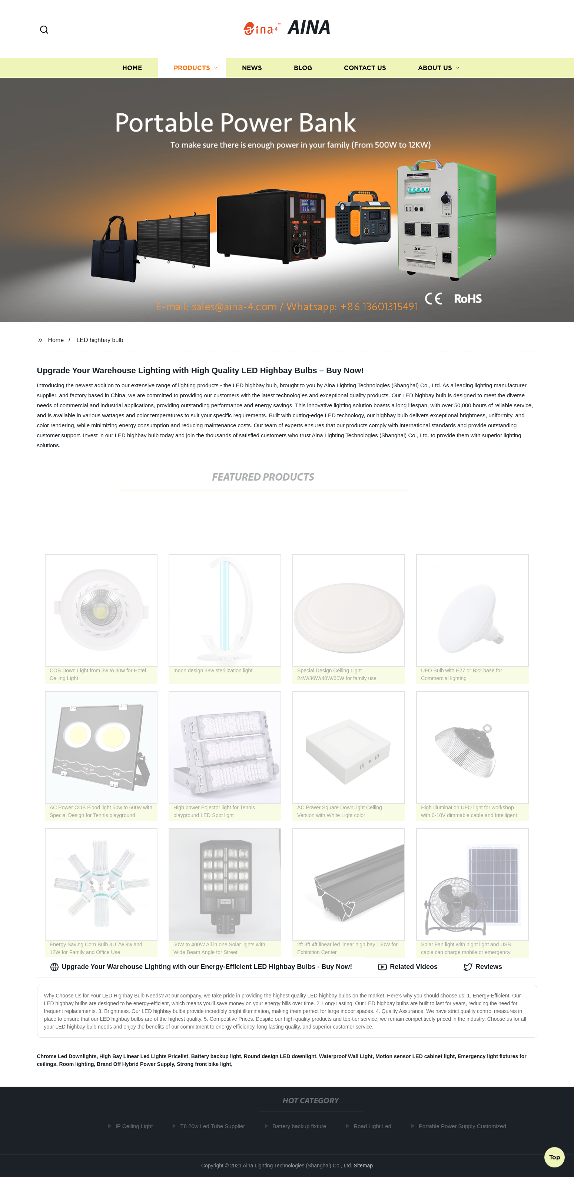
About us (435, 67)
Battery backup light (216, 1056)
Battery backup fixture (302, 1126)
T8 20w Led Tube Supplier (215, 1126)
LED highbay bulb (99, 340)
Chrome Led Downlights (67, 1056)
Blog (303, 67)
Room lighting (76, 1064)
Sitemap (363, 1165)
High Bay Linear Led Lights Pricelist (143, 1056)
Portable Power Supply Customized (465, 1126)
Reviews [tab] (483, 967)
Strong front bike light (204, 1064)
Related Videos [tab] (408, 967)
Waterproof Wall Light (345, 1056)
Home (132, 67)
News (252, 67)
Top (554, 1157)
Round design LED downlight (280, 1056)
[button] (44, 30)
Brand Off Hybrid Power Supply (135, 1064)
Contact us (365, 67)
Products (192, 67)
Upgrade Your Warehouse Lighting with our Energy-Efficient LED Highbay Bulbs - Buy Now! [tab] (201, 967)
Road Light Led (375, 1126)
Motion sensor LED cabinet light (415, 1056)
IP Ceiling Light (137, 1126)
